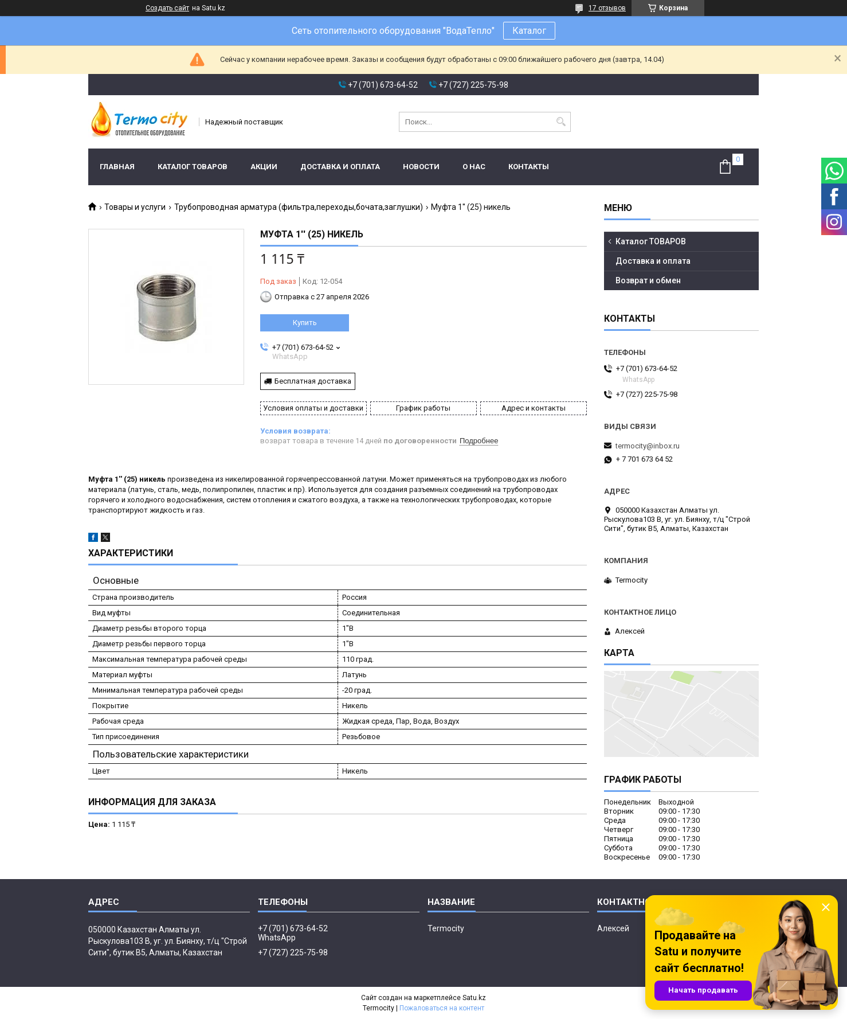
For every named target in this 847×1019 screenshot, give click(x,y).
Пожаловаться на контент (441, 1008)
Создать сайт (167, 8)
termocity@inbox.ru (647, 446)
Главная (117, 166)
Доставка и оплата (340, 166)
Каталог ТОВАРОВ (193, 166)
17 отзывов (607, 8)
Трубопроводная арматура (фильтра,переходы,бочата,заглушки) (298, 207)
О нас (473, 166)
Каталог (529, 30)
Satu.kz (474, 998)
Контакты (528, 166)
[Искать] (561, 122)
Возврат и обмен (648, 280)
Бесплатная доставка (313, 381)
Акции (263, 166)
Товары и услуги (135, 207)
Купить (305, 322)
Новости (421, 166)
